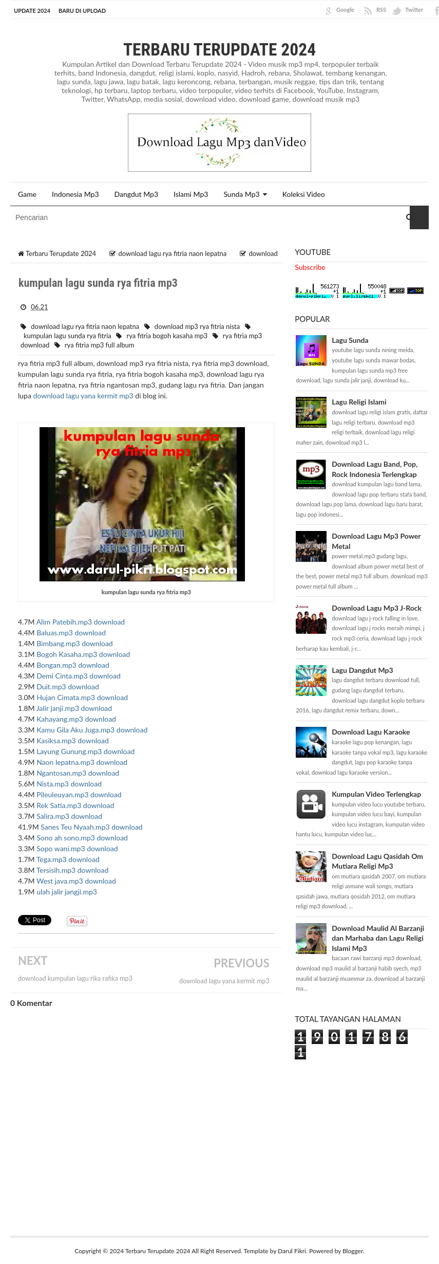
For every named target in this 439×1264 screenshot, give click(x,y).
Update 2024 (32, 10)
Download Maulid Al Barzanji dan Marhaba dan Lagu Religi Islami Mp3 (378, 937)
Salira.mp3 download (69, 816)
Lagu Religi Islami (359, 401)
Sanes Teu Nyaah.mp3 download (91, 826)
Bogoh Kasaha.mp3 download (83, 654)
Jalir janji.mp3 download (74, 708)
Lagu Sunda (350, 339)
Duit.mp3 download (67, 686)
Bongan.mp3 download (72, 665)
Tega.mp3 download (68, 859)
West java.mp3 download (76, 880)
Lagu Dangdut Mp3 (362, 669)
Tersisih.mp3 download (72, 870)
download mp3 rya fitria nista (197, 326)
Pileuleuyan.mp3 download (78, 794)
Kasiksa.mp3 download (72, 740)
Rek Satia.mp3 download (75, 805)
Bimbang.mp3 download (74, 643)
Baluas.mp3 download (71, 632)
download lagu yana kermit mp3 (83, 395)
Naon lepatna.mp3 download (81, 762)
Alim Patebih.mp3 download (80, 621)
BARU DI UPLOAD (82, 10)
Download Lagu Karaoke (371, 731)
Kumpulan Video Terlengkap (376, 794)
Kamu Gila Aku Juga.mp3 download (91, 729)
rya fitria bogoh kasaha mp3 (166, 336)
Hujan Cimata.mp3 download (82, 697)
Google (345, 9)
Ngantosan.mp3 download (77, 772)
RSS (381, 9)
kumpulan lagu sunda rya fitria (67, 336)
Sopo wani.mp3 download (77, 848)
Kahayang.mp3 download (76, 719)
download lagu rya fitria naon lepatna (85, 326)
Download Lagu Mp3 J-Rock (377, 607)
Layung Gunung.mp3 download (85, 751)
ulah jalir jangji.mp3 (66, 891)
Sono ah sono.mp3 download (82, 837)
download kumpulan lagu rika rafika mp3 (75, 978)
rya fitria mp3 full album (100, 345)
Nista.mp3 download (69, 783)
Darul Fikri (292, 1250)
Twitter (414, 9)
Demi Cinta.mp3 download (78, 675)
